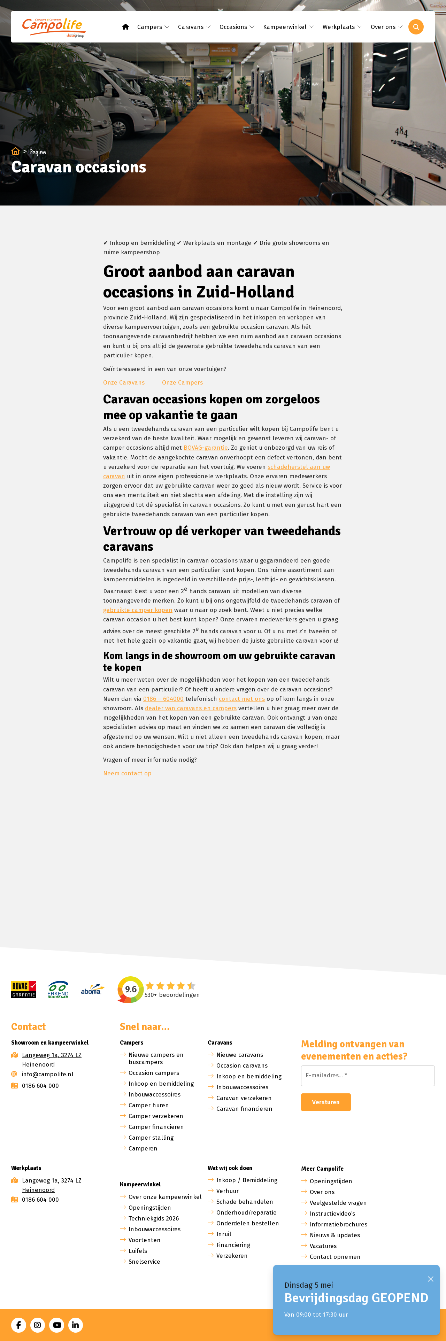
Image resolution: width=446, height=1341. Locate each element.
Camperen (143, 1148)
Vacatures (323, 1246)
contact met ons (242, 699)
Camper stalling (151, 1137)
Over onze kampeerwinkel (165, 1197)
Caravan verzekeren (244, 1098)
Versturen (326, 1102)
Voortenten (145, 1240)
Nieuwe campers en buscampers (156, 1058)
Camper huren (149, 1105)
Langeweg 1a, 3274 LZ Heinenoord (52, 1060)
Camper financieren (156, 1127)
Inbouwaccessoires (154, 1094)
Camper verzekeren (156, 1116)
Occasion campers (154, 1073)
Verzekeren (232, 1255)
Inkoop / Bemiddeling (246, 1180)
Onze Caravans (124, 382)
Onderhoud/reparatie (246, 1212)
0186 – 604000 (163, 699)
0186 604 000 (35, 1086)
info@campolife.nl (42, 1074)
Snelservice (144, 1261)
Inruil (223, 1234)
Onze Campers (182, 382)
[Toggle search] (416, 26)
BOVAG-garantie (206, 447)
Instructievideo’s (332, 1213)
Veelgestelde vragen (338, 1203)
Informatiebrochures (338, 1224)
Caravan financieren (244, 1109)
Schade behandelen (244, 1202)
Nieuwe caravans (239, 1055)
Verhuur (227, 1191)
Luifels (138, 1251)
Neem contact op (127, 773)
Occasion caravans (242, 1065)
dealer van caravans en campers (191, 708)
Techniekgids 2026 (154, 1218)
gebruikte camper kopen (137, 610)
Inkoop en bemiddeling (161, 1083)
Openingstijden (150, 1207)
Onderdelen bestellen (247, 1223)
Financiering (233, 1245)
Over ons (322, 1192)
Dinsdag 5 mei (308, 1285)
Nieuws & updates (335, 1235)
